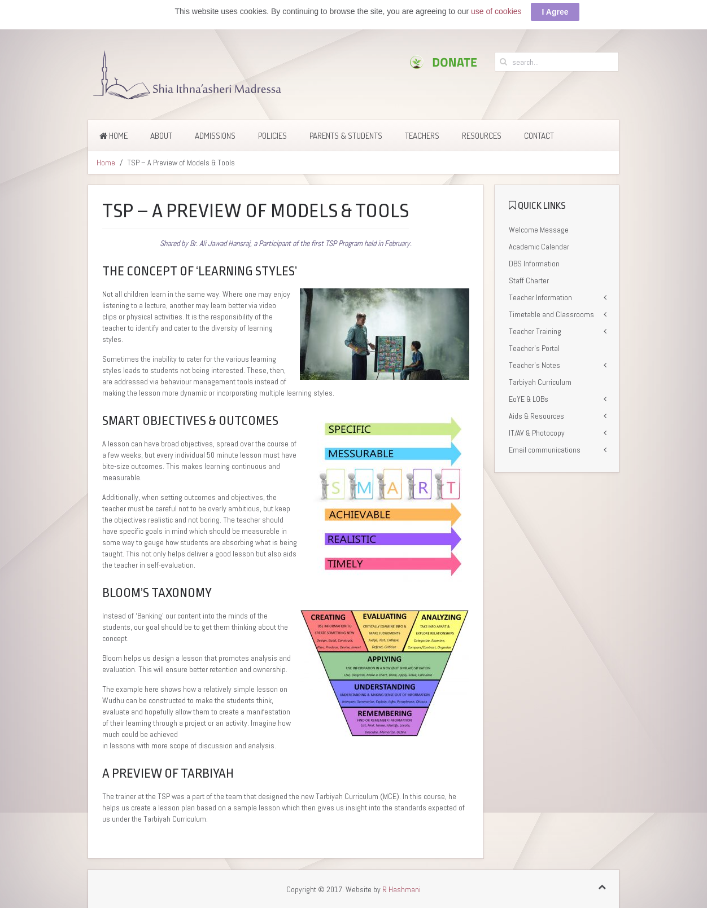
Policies (272, 134)
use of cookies (496, 9)
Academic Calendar (539, 245)
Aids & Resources (536, 414)
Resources (481, 134)
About (161, 134)
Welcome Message (539, 228)
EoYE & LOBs (528, 397)
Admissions (215, 134)
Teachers (422, 134)
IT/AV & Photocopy (537, 431)
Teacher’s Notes (534, 363)
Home (113, 134)
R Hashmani (401, 888)
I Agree (555, 10)
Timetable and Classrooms (551, 313)
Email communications (545, 448)
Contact (539, 134)
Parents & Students (345, 134)
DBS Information (534, 262)
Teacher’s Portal (534, 346)
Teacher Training (535, 329)
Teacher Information (540, 296)
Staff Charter (529, 279)
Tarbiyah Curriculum (540, 380)
